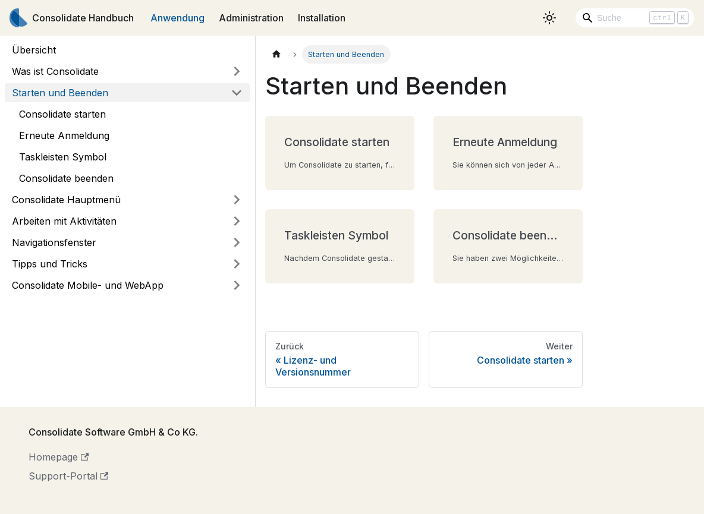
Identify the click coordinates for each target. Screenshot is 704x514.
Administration (251, 18)
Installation (321, 18)
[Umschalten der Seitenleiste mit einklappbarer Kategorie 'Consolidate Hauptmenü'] (237, 199)
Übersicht (34, 50)
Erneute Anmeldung (64, 135)
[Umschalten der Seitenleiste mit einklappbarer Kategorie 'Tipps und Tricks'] (237, 263)
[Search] (635, 17)
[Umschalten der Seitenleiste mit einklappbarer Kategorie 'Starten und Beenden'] (237, 92)
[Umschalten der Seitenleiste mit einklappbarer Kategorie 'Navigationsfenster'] (237, 242)
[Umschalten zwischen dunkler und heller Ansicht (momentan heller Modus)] (549, 17)
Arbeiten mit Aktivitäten (64, 221)
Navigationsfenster (54, 242)
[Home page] (276, 54)
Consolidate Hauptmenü (66, 200)
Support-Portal (68, 476)
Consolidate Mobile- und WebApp (88, 285)
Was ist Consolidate (55, 71)
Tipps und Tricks (49, 264)
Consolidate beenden (66, 178)
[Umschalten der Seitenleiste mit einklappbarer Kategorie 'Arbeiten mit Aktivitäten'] (237, 221)
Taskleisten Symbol (62, 157)
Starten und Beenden (60, 93)
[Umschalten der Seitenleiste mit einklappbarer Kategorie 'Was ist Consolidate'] (237, 71)
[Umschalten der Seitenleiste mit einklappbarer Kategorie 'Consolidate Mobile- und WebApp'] (237, 285)
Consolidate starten (62, 114)
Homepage (59, 457)
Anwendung (177, 18)
